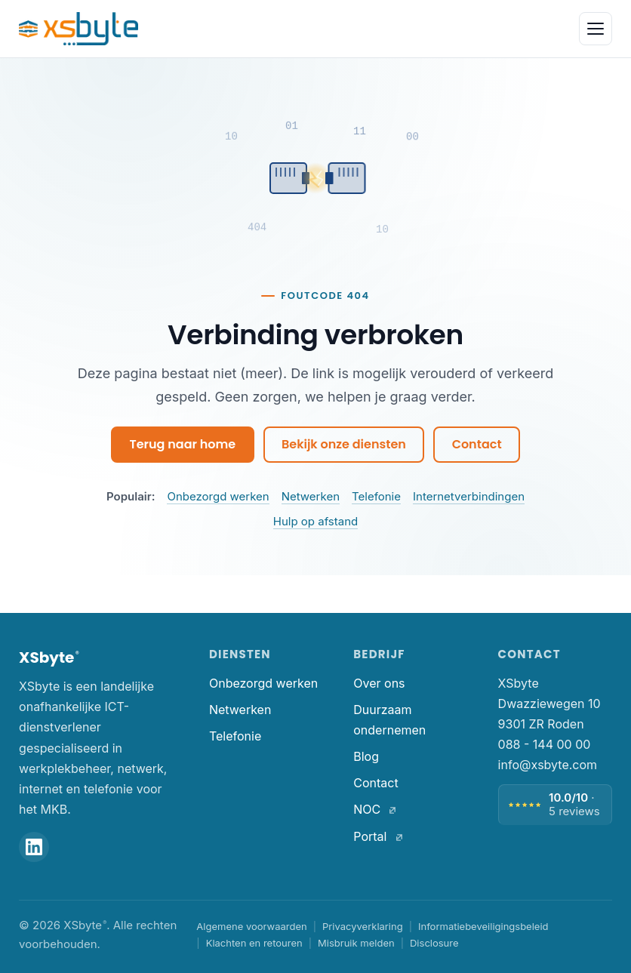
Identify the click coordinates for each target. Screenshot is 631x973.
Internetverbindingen (469, 496)
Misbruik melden (356, 943)
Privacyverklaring (362, 926)
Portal (377, 836)
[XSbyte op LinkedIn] (34, 847)
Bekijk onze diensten (344, 444)
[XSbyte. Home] (78, 28)
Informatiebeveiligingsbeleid (483, 926)
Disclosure (434, 943)
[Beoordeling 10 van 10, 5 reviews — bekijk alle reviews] (555, 804)
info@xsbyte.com (547, 764)
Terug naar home (182, 444)
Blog (366, 756)
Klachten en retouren (254, 943)
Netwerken (311, 496)
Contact (477, 444)
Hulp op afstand (315, 521)
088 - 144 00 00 (544, 744)
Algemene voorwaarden (251, 926)
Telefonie (376, 496)
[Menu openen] (595, 28)
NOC (374, 809)
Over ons (379, 683)
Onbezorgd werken (218, 496)
